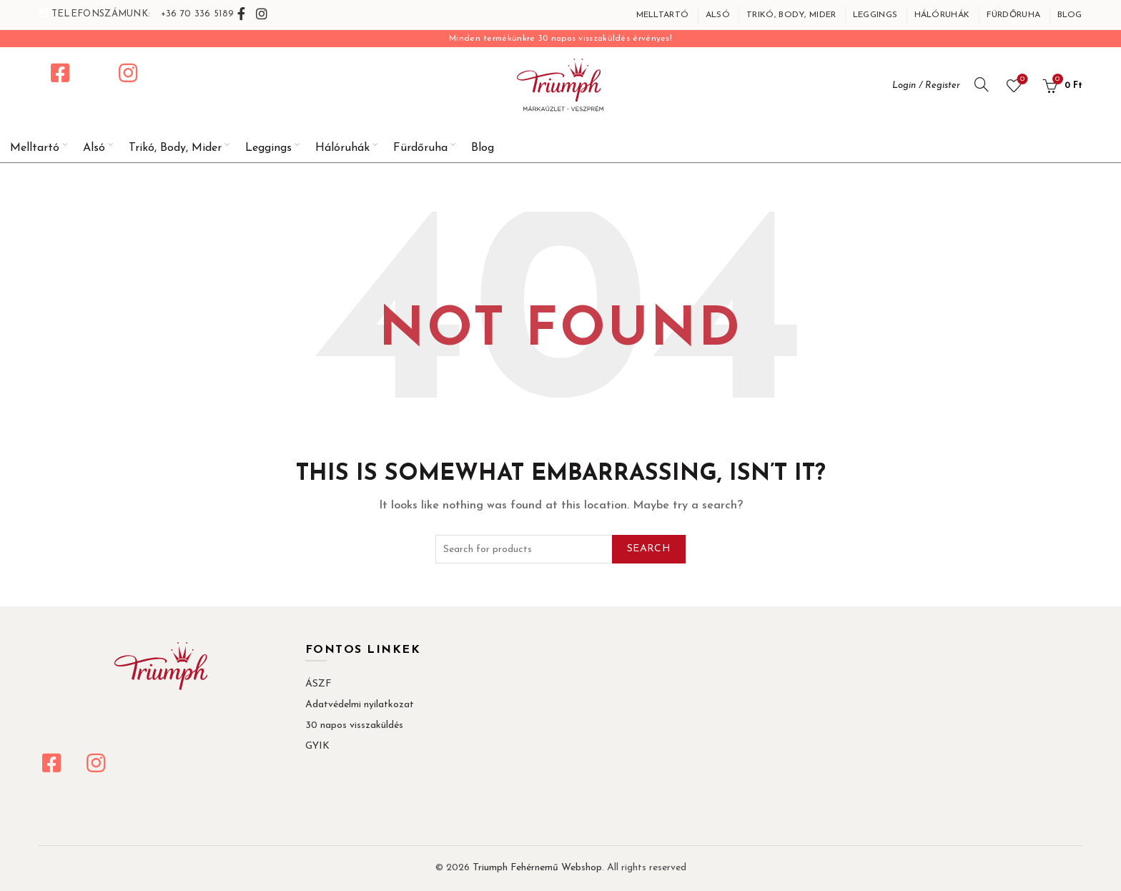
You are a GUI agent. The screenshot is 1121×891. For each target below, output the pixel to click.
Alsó (718, 15)
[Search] (981, 84)
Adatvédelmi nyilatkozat (359, 704)
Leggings (875, 15)
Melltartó (662, 15)
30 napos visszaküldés (354, 725)
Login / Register (926, 85)
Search (649, 548)
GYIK (317, 746)
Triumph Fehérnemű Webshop (537, 867)
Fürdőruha (1014, 15)
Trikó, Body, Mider (791, 15)
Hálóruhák (942, 15)
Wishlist (1020, 79)
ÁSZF (318, 684)
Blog (1069, 15)
